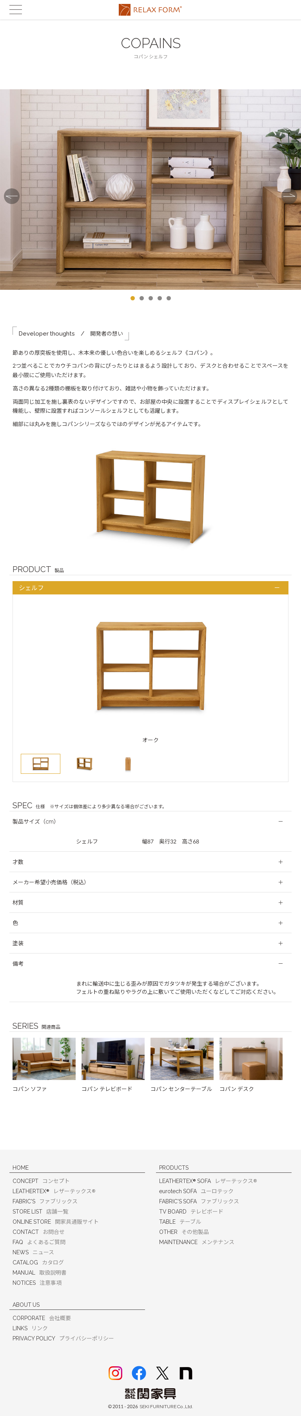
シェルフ (31, 588)
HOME (21, 1167)
